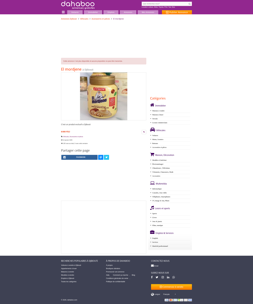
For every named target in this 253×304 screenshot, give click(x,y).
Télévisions (166, 168)
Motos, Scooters (157, 139)
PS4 (166, 7)
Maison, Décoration (164, 155)
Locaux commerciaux (159, 123)
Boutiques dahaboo (113, 268)
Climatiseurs (156, 168)
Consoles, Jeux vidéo (159, 193)
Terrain (155, 119)
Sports (154, 213)
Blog (133, 275)
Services (155, 242)
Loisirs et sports (162, 208)
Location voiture (147, 7)
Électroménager (157, 164)
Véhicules (84, 18)
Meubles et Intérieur (159, 160)
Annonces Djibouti (69, 18)
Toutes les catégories (68, 282)
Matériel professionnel (160, 246)
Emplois (155, 238)
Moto (156, 7)
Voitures (155, 135)
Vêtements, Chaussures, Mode (162, 172)
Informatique (157, 189)
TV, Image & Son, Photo (160, 201)
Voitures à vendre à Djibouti (71, 265)
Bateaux (155, 143)
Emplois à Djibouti (67, 278)
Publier (177, 12)
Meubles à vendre (67, 275)
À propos (109, 265)
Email (154, 265)
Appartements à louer (69, 268)
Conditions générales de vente (117, 278)
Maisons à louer (157, 115)
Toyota (161, 7)
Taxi (169, 7)
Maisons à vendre (158, 111)
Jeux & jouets (157, 221)
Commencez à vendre (171, 287)
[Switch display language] (163, 294)
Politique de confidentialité (115, 282)
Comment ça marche (120, 275)
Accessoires (156, 176)
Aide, (108, 275)
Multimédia (161, 183)
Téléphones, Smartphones (161, 197)
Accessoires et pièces (101, 18)
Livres (154, 217)
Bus (173, 7)
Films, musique (157, 225)
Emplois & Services (165, 233)
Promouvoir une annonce (115, 272)
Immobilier (160, 105)
